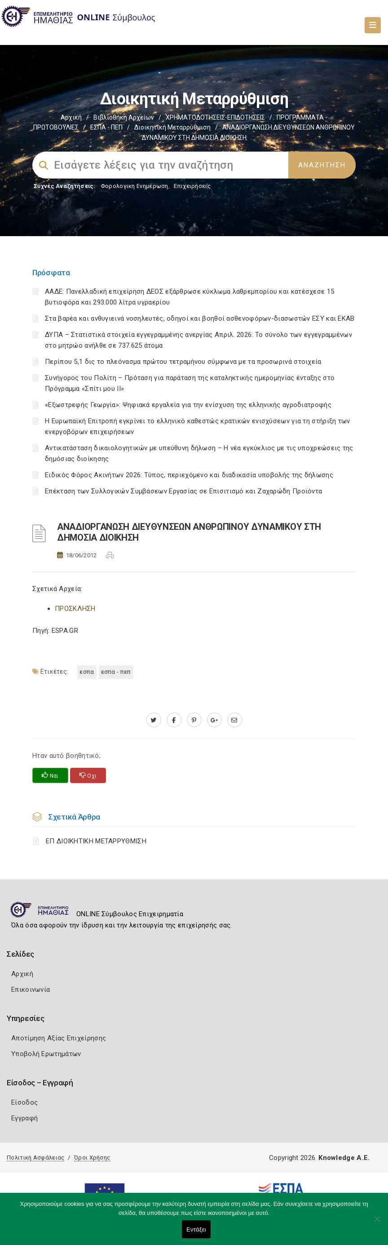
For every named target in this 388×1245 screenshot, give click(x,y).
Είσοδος (24, 1102)
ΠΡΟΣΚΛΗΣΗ (75, 609)
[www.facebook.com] (174, 720)
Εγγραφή (24, 1118)
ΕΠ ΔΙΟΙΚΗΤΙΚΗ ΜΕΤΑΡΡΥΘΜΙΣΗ (96, 841)
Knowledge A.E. (344, 1158)
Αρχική (71, 117)
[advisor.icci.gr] (235, 720)
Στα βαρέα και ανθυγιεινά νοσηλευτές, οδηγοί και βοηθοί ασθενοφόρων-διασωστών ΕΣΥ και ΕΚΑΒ (200, 318)
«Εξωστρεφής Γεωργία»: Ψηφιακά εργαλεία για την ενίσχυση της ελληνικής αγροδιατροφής (188, 405)
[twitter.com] (154, 720)
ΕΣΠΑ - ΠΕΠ (106, 127)
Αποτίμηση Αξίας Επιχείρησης (58, 1038)
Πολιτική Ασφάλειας (35, 1157)
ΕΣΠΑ (86, 671)
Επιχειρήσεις (192, 186)
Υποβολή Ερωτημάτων (46, 1054)
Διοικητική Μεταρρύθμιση (172, 127)
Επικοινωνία (30, 989)
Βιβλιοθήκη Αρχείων (123, 117)
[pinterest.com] (194, 720)
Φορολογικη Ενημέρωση (134, 186)
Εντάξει (196, 1229)
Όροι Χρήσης (92, 1157)
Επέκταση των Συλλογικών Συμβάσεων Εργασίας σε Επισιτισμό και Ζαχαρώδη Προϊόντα (183, 491)
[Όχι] (376, 1223)
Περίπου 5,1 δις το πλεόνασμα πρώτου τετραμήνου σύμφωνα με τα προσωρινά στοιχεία (183, 362)
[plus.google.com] (214, 720)
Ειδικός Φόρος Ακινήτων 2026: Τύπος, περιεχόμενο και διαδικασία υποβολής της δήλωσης (189, 475)
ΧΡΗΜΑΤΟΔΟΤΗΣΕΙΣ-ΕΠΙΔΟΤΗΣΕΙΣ (215, 117)
